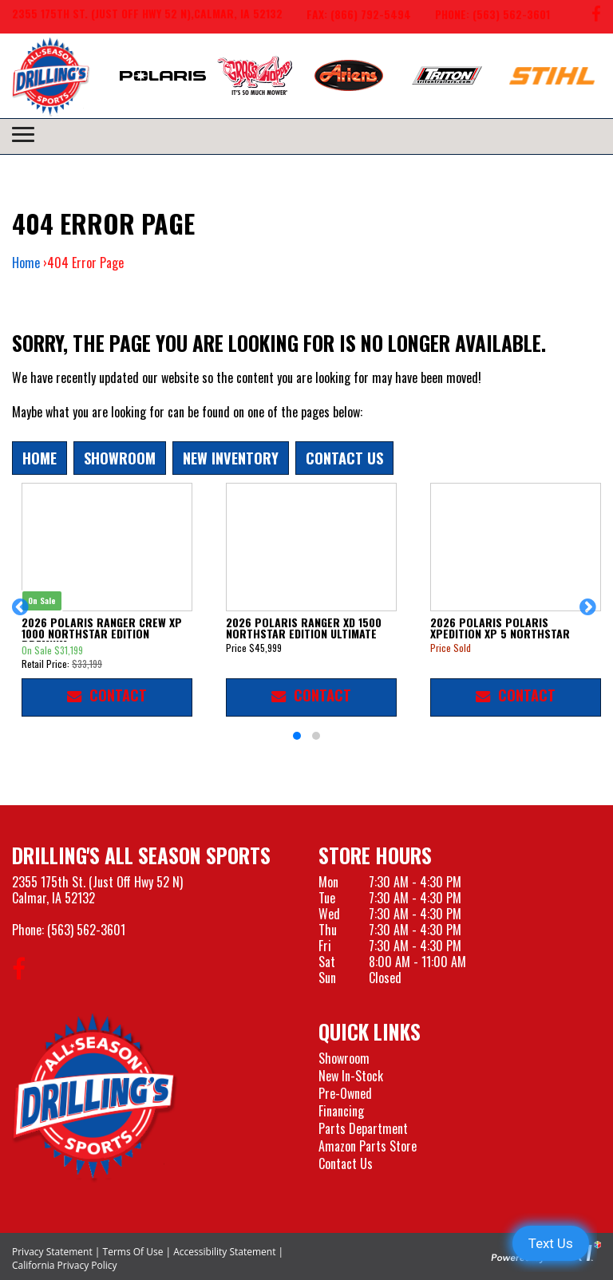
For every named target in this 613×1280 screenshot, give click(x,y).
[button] (23, 614)
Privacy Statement (52, 1251)
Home (26, 262)
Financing (341, 1110)
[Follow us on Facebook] (596, 16)
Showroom (120, 457)
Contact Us (344, 457)
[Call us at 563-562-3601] (480, 16)
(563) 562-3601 (86, 929)
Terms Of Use (133, 1251)
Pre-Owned (345, 1093)
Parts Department (363, 1128)
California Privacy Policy (64, 1265)
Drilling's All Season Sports (141, 855)
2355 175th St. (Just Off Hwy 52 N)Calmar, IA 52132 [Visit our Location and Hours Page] (97, 889)
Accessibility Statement (224, 1251)
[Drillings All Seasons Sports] (95, 1097)
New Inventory (231, 457)
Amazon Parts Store (367, 1146)
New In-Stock (350, 1075)
